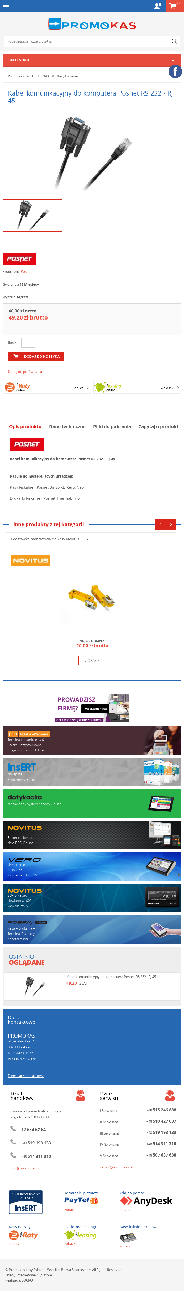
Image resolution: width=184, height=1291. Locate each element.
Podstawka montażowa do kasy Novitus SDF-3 (51, 538)
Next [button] (170, 524)
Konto (157, 6)
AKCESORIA (40, 76)
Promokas (92, 24)
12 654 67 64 (33, 1129)
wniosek (167, 387)
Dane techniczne (67, 427)
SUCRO (27, 1280)
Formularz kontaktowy (26, 1075)
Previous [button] (160, 524)
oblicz (78, 387)
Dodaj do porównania (25, 371)
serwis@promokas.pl (116, 1167)
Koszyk (179, 2)
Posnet (26, 271)
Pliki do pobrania (112, 427)
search (174, 41)
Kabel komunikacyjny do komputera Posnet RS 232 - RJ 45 (111, 976)
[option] (92, 153)
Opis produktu (25, 427)
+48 (36, 1143)
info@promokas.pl (24, 1168)
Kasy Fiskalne (67, 76)
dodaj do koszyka (42, 356)
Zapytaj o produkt (158, 427)
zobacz (92, 660)
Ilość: (12, 342)
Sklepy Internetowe (20, 1275)
